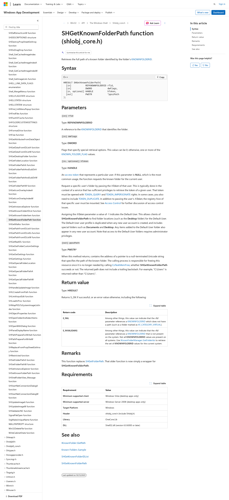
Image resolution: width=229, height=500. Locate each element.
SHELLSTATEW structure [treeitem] (20, 94)
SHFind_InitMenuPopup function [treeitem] (24, 98)
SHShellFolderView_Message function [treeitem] (22, 368)
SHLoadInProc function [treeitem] (20, 290)
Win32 (73, 22)
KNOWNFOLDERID (141, 59)
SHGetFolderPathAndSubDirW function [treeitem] (23, 168)
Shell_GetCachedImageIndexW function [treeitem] (23, 62)
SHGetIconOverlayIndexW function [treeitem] (21, 189)
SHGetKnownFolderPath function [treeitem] (25, 209)
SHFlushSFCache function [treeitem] (21, 107)
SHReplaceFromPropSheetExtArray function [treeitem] (24, 338)
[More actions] (164, 23)
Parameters (197, 32)
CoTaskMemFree (121, 265)
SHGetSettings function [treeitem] (20, 248)
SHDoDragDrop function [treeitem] (20, 39)
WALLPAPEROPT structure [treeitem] (21, 413)
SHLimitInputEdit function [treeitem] (21, 285)
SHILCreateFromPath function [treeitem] (23, 281)
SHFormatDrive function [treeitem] (20, 119)
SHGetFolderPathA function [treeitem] (22, 154)
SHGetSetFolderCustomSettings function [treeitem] (24, 237)
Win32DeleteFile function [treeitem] (20, 417)
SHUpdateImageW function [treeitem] (22, 395)
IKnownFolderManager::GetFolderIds (138, 340)
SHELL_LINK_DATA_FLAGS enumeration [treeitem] (21, 74)
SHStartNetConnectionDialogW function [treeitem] (23, 385)
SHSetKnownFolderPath (74, 463)
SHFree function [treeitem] (16, 124)
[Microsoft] (6, 4)
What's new (202, 12)
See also (196, 49)
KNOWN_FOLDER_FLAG (74, 154)
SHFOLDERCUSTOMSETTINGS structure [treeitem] (23, 113)
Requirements (198, 45)
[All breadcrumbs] (64, 23)
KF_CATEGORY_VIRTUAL (149, 324)
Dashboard (218, 12)
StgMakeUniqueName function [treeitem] (23, 409)
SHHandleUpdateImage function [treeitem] (24, 276)
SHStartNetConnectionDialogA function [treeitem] (23, 377)
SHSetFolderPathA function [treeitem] (22, 349)
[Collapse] (38, 20)
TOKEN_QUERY (93, 194)
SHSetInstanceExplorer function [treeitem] (24, 358)
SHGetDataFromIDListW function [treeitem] (24, 141)
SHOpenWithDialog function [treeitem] (22, 315)
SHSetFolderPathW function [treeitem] (22, 353)
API (83, 22)
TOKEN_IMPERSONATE (118, 194)
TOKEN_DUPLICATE (89, 198)
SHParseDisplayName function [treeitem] (23, 319)
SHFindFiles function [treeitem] (18, 102)
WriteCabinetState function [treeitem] (21, 422)
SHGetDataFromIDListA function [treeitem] (24, 136)
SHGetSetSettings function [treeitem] (21, 243)
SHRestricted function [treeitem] (19, 344)
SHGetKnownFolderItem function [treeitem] (24, 204)
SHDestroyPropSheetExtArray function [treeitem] (23, 33)
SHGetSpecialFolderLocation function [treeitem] (22, 254)
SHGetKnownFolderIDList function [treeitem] (25, 200)
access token (72, 174)
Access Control (113, 203)
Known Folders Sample (74, 449)
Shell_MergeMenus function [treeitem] (22, 80)
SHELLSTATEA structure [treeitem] (20, 89)
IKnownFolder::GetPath (74, 442)
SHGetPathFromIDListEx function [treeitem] (24, 222)
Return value (198, 36)
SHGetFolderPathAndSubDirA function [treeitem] (23, 160)
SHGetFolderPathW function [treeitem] (22, 175)
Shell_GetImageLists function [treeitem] (22, 68)
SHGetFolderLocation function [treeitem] (23, 149)
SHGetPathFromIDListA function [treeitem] (24, 217)
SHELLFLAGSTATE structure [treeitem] (22, 85)
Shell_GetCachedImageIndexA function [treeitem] (23, 53)
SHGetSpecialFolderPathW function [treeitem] (21, 270)
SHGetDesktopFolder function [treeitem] (23, 145)
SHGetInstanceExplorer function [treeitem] (24, 195)
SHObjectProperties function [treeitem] (22, 302)
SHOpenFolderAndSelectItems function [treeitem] (23, 309)
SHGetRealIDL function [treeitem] (19, 231)
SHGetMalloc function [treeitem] (19, 213)
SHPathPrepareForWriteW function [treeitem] (21, 330)
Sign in (222, 3)
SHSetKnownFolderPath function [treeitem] (24, 362)
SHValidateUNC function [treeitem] (20, 400)
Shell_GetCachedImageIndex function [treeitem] (22, 45)
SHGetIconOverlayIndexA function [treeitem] (21, 181)
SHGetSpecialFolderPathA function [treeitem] (21, 262)
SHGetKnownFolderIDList (75, 456)
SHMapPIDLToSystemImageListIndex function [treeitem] (24, 296)
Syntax (195, 28)
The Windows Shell (98, 22)
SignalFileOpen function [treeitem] (20, 404)
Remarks (196, 41)
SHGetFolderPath (95, 361)
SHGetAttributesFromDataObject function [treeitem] (24, 130)
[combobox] (21, 27)
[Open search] (214, 4)
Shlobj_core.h (119, 22)
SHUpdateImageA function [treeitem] (21, 391)
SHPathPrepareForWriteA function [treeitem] (25, 324)
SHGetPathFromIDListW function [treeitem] (24, 226)
